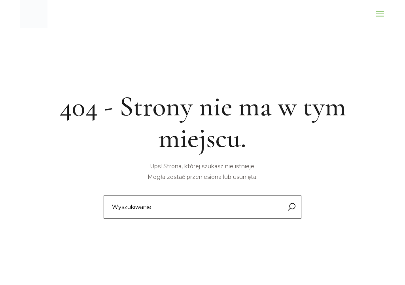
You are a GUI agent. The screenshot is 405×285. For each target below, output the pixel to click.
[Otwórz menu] (380, 14)
